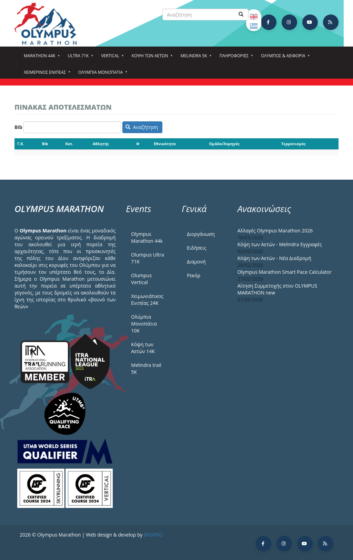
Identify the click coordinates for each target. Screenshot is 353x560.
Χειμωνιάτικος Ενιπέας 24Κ (147, 299)
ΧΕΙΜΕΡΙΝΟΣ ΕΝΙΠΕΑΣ (46, 74)
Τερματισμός (293, 143)
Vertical (111, 58)
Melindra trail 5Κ (146, 368)
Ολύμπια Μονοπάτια (101, 74)
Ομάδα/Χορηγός (224, 143)
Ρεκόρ (193, 275)
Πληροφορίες (235, 58)
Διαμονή (196, 261)
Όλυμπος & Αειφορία (284, 58)
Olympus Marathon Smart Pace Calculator (285, 272)
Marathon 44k (40, 58)
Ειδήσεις (196, 247)
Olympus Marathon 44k (146, 237)
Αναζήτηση (141, 127)
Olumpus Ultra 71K (147, 258)
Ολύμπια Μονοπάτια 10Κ (144, 323)
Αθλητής (101, 143)
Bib (18, 127)
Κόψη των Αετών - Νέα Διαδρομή (274, 258)
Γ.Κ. (20, 143)
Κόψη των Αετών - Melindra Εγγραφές (280, 244)
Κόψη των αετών (151, 58)
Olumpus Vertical (141, 279)
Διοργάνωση (201, 234)
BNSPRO (153, 534)
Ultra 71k (79, 58)
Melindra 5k (194, 58)
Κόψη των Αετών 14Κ (143, 347)
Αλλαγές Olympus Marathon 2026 (275, 230)
